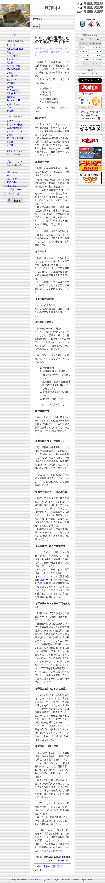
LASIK (10, 73)
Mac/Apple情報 (14, 128)
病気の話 (11, 97)
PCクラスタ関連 (15, 138)
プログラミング (15, 103)
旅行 (9, 107)
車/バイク (11, 79)
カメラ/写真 (13, 90)
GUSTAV (36, 880)
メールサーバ (13, 55)
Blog (9, 52)
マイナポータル (45, 576)
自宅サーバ (12, 59)
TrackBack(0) (63, 860)
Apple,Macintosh (15, 49)
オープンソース (15, 131)
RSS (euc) (12, 179)
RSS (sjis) (12, 182)
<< (82, 39)
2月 (90, 39)
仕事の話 (13, 76)
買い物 (10, 62)
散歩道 (10, 86)
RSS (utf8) (12, 185)
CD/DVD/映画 (13, 69)
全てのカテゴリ (15, 45)
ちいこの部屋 (13, 66)
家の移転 (11, 83)
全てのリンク (13, 121)
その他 (10, 110)
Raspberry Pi (13, 100)
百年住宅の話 (13, 93)
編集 (63, 857)
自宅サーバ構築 (15, 124)
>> (98, 39)
